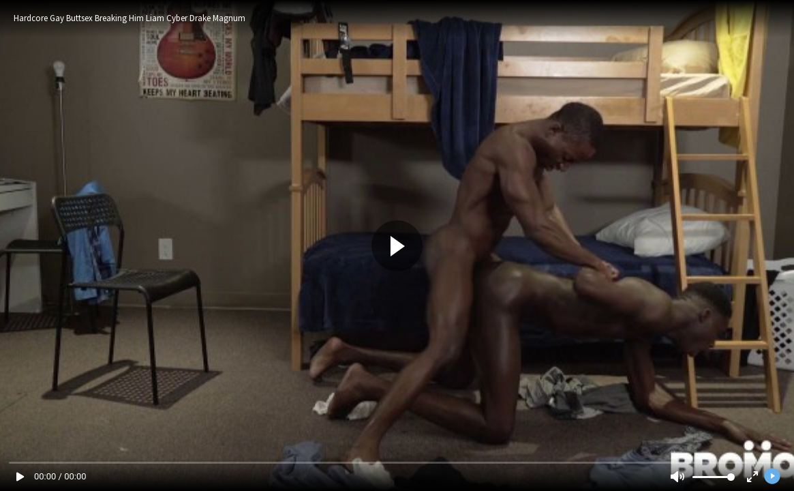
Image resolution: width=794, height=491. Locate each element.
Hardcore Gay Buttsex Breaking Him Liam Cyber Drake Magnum (129, 18)
